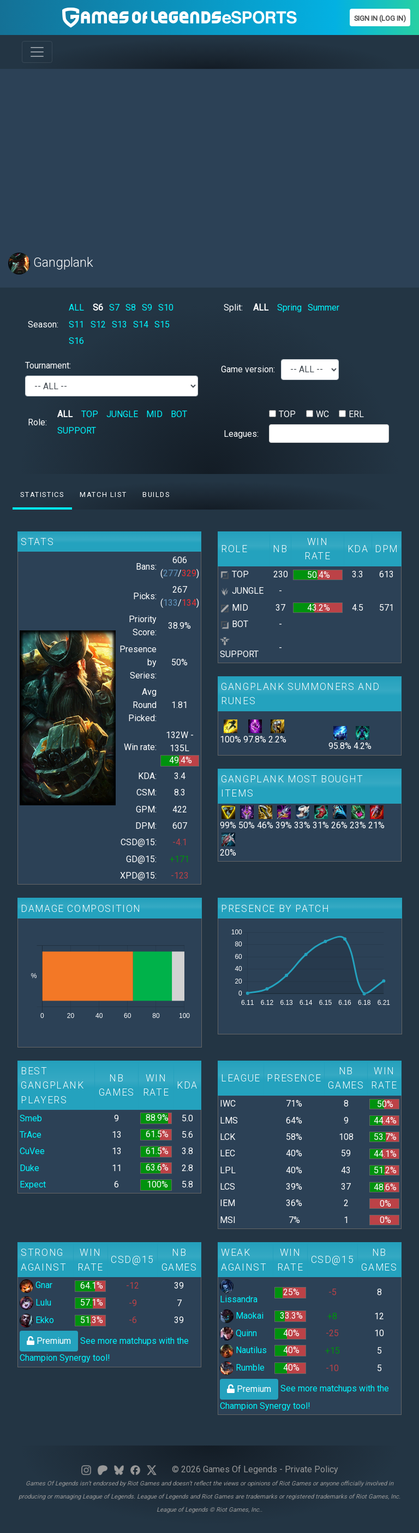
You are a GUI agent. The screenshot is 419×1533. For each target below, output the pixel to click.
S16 (76, 341)
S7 (114, 307)
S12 (98, 324)
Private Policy (311, 1469)
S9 (147, 307)
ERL (356, 414)
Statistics (42, 494)
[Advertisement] (209, 154)
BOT (179, 414)
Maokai (242, 1315)
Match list (103, 494)
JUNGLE (122, 414)
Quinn (238, 1333)
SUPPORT (76, 430)
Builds (156, 494)
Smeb (31, 1118)
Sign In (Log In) (380, 18)
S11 (76, 324)
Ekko (37, 1320)
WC (322, 414)
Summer (323, 307)
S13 (119, 324)
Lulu (35, 1302)
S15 (162, 324)
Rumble (242, 1367)
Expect (33, 1184)
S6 (98, 307)
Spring (289, 307)
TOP (89, 414)
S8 (130, 307)
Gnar (36, 1285)
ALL (76, 307)
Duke (29, 1168)
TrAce (30, 1135)
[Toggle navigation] (37, 52)
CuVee (32, 1151)
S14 (140, 324)
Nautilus (243, 1350)
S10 (165, 307)
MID (154, 414)
